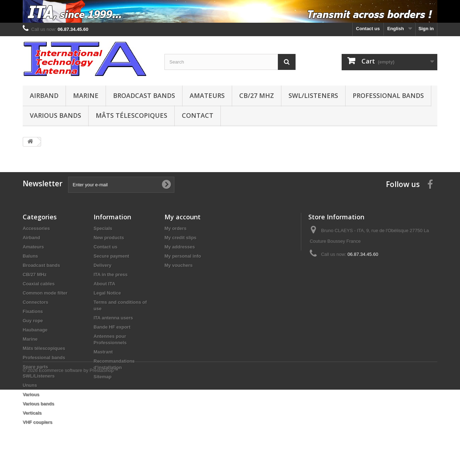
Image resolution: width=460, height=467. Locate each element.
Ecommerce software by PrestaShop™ (78, 447)
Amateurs (207, 95)
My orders (175, 228)
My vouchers (178, 265)
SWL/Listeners (313, 95)
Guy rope (33, 320)
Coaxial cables (39, 283)
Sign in (426, 28)
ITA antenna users (113, 317)
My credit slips (180, 237)
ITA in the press (111, 274)
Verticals (32, 413)
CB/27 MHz (256, 95)
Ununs (30, 385)
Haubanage (35, 330)
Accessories (36, 228)
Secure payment (111, 256)
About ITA (104, 283)
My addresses (179, 246)
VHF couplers (37, 422)
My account (182, 217)
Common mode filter (45, 293)
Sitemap (103, 376)
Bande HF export (112, 327)
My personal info (182, 256)
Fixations (33, 311)
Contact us (368, 28)
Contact (197, 115)
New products (109, 237)
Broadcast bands (144, 95)
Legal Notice (107, 293)
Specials (103, 228)
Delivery (103, 265)
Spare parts (35, 366)
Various (31, 394)
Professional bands (388, 95)
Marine (86, 95)
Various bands (55, 115)
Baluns (30, 256)
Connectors (35, 302)
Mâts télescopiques (131, 115)
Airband (44, 95)
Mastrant (103, 352)
